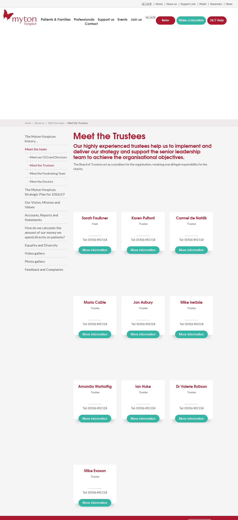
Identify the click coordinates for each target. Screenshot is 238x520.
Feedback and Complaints (44, 269)
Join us (137, 19)
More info (94, 250)
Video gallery (35, 253)
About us (171, 4)
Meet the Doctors (41, 181)
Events (124, 19)
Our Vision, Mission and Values (42, 204)
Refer (167, 19)
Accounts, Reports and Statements (41, 217)
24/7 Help (216, 19)
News (229, 4)
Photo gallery (35, 261)
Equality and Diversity (41, 245)
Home (159, 4)
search (232, 19)
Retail (202, 4)
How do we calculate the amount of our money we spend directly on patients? (45, 232)
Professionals (85, 19)
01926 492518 (146, 323)
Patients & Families (57, 19)
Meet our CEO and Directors (48, 157)
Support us (107, 19)
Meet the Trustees (42, 165)
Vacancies (216, 4)
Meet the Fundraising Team (47, 173)
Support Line (188, 4)
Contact (92, 23)
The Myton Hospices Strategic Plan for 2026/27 (45, 192)
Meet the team (56, 122)
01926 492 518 (97, 239)
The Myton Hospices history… (40, 138)
